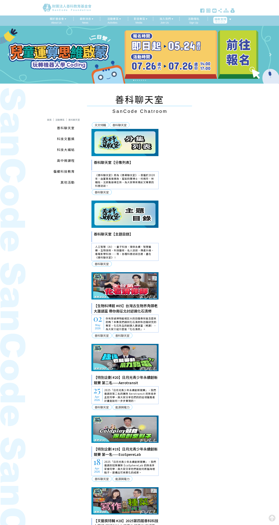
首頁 (49, 119)
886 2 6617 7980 (53, 485)
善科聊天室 (74, 119)
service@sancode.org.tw (60, 495)
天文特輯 (100, 125)
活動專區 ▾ (114, 19)
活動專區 (60, 119)
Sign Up (194, 20)
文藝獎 (171, 335)
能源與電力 (194, 264)
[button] (21, 54)
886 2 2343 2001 (53, 490)
